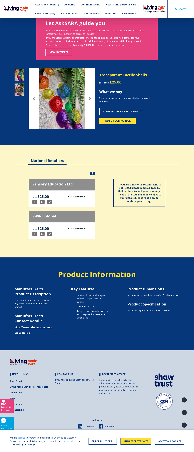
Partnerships (17, 409)
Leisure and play (45, 13)
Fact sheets (129, 13)
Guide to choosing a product (123, 111)
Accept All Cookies (169, 441)
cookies (21, 437)
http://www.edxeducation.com (33, 327)
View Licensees (59, 52)
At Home (69, 4)
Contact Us (60, 383)
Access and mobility (47, 4)
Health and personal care (121, 4)
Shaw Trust (16, 381)
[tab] (47, 158)
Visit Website (76, 196)
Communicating (90, 4)
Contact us (16, 404)
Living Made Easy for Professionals (29, 386)
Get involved (91, 13)
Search (180, 9)
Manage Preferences (136, 441)
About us (110, 13)
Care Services (69, 13)
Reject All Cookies (103, 441)
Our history (16, 392)
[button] (33, 98)
